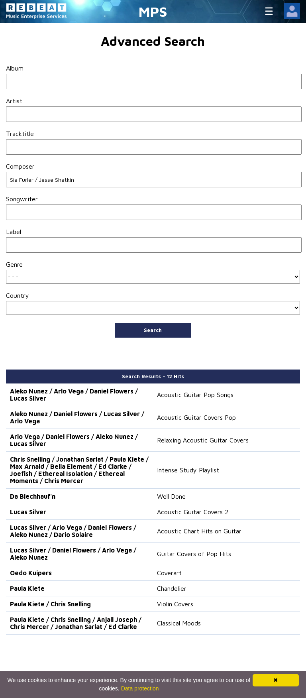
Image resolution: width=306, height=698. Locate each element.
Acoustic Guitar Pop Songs (195, 394)
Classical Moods (179, 623)
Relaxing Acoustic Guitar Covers (203, 440)
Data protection (140, 688)
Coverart (169, 572)
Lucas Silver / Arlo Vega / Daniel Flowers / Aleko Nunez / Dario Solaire (73, 531)
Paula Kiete (27, 588)
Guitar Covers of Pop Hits (194, 553)
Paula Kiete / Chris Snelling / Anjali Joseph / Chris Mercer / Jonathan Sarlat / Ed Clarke (75, 623)
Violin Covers (175, 604)
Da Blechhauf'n (32, 496)
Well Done (171, 496)
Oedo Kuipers (31, 572)
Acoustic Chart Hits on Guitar (199, 531)
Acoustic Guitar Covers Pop (196, 417)
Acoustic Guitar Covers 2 (192, 511)
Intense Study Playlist (188, 470)
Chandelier (171, 588)
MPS (153, 11)
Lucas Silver (28, 511)
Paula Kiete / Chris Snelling (50, 604)
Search (153, 330)
